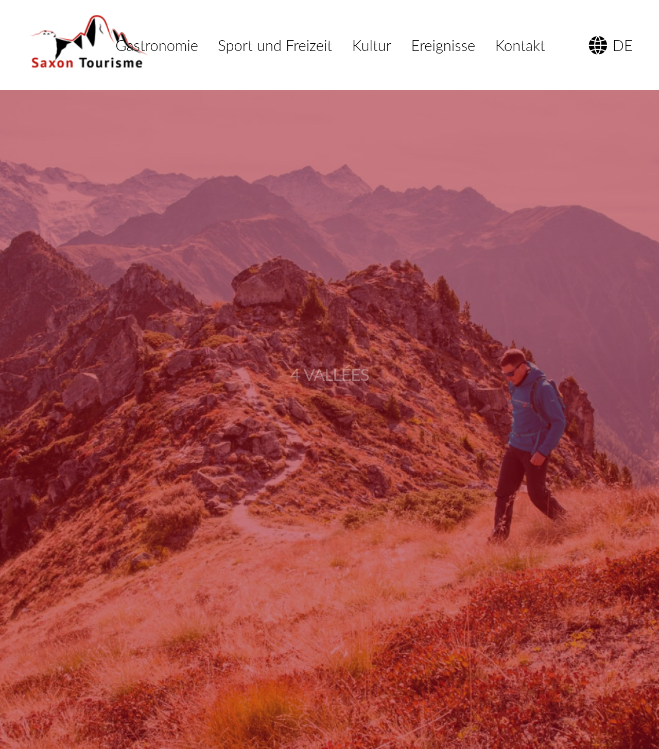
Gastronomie (156, 45)
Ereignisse (443, 45)
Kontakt (520, 45)
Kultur (371, 45)
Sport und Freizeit (275, 45)
